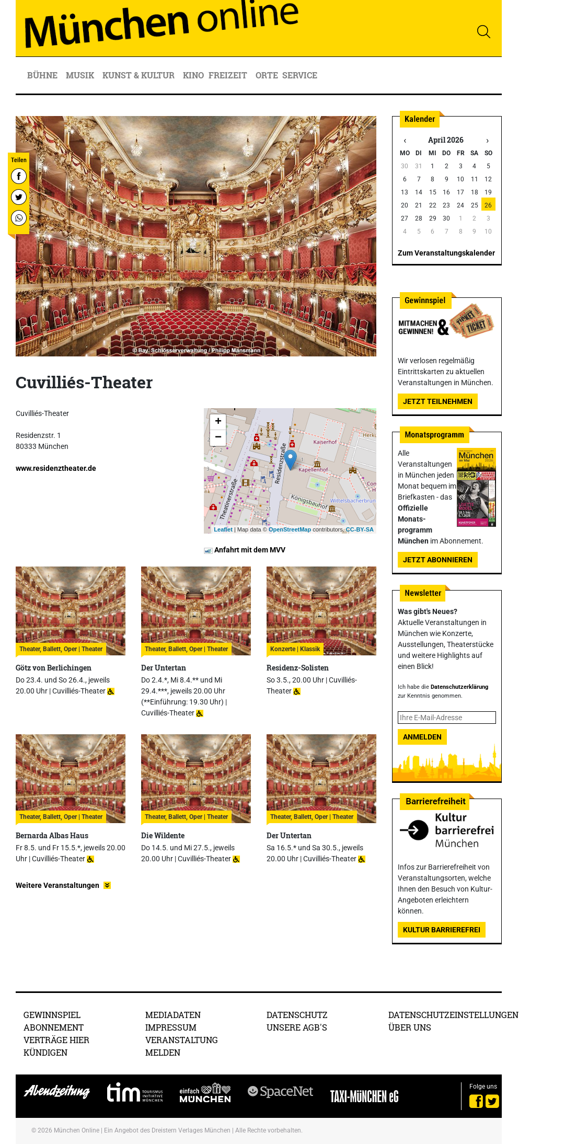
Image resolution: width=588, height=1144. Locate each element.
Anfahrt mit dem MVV (244, 550)
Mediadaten (173, 1014)
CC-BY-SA (360, 529)
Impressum (171, 1027)
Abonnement (54, 1027)
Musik (81, 75)
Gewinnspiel (52, 1014)
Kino (193, 75)
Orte (267, 75)
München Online (76, 1130)
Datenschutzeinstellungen (453, 1014)
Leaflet (223, 529)
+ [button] (218, 422)
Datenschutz (297, 1014)
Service (300, 75)
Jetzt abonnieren (437, 560)
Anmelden (422, 737)
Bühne (43, 75)
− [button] (218, 438)
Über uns (409, 1027)
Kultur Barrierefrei (441, 930)
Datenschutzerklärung (459, 687)
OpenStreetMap (290, 529)
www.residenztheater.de (56, 468)
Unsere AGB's (297, 1027)
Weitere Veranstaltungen (57, 885)
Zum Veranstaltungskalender (446, 253)
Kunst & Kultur (139, 75)
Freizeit (229, 75)
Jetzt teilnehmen (437, 401)
